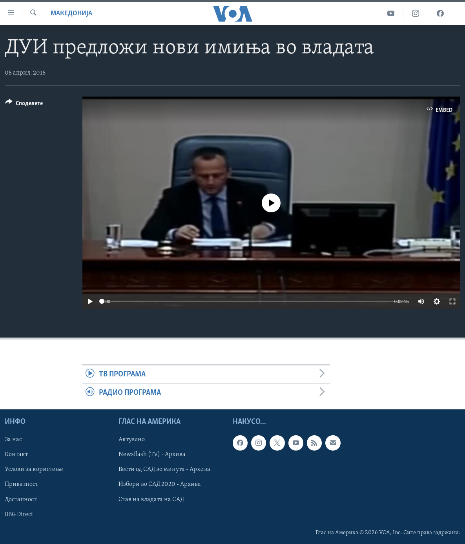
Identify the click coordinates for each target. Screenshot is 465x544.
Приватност (21, 485)
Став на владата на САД (151, 500)
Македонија (71, 13)
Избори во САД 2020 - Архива (160, 485)
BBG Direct (19, 514)
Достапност (20, 500)
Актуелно (132, 440)
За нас (13, 440)
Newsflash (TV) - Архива (152, 455)
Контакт (16, 455)
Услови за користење (34, 470)
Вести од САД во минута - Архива (164, 470)
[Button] (24, 105)
